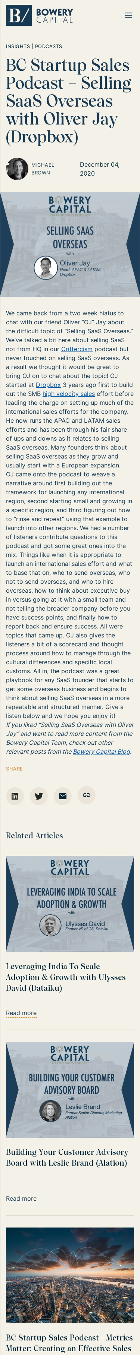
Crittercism (77, 349)
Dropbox (48, 384)
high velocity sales (69, 393)
